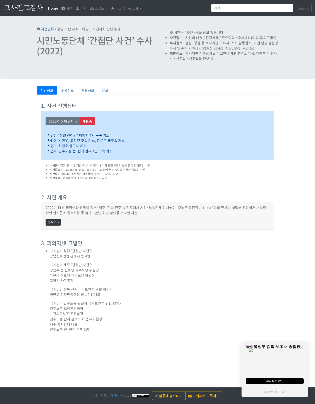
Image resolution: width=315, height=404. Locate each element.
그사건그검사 (23, 8)
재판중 (87, 121)
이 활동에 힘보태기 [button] (169, 395)
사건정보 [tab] (46, 90)
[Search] (252, 8)
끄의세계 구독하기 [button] (204, 395)
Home (54, 8)
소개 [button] (133, 8)
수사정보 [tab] (67, 90)
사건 (66, 8)
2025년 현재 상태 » (62, 121)
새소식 (118, 8)
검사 (81, 8)
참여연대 (116, 395)
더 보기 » (53, 222)
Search (303, 8)
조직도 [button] (97, 8)
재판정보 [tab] (87, 90)
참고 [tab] (105, 90)
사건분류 (47, 28)
